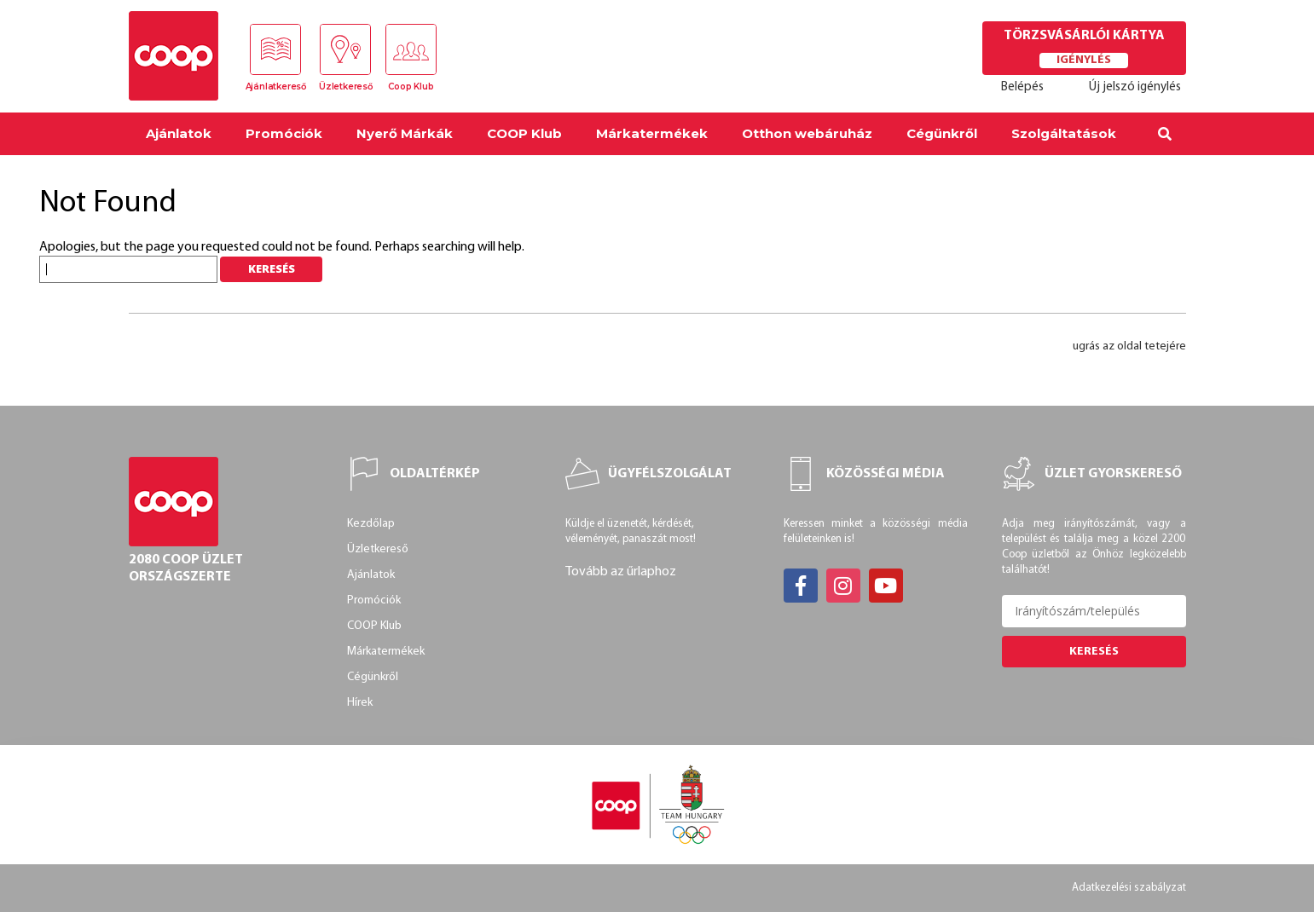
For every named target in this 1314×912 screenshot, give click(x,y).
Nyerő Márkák (404, 133)
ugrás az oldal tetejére (1129, 346)
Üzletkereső (346, 86)
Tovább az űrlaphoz (620, 572)
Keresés (1094, 651)
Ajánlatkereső (276, 86)
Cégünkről (941, 133)
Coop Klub (410, 86)
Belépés (1022, 87)
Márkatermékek (652, 133)
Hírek (360, 702)
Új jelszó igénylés (1135, 87)
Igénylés (1083, 60)
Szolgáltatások (1063, 133)
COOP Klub (524, 133)
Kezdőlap (371, 523)
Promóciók (284, 133)
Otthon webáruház (807, 133)
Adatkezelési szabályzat (1129, 887)
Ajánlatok (178, 133)
